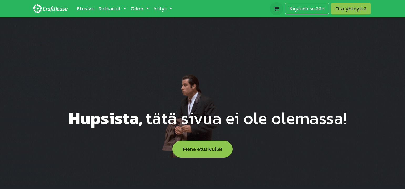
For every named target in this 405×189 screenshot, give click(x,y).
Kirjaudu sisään (307, 9)
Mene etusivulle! (202, 149)
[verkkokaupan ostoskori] (276, 8)
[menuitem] (85, 9)
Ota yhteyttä (350, 9)
